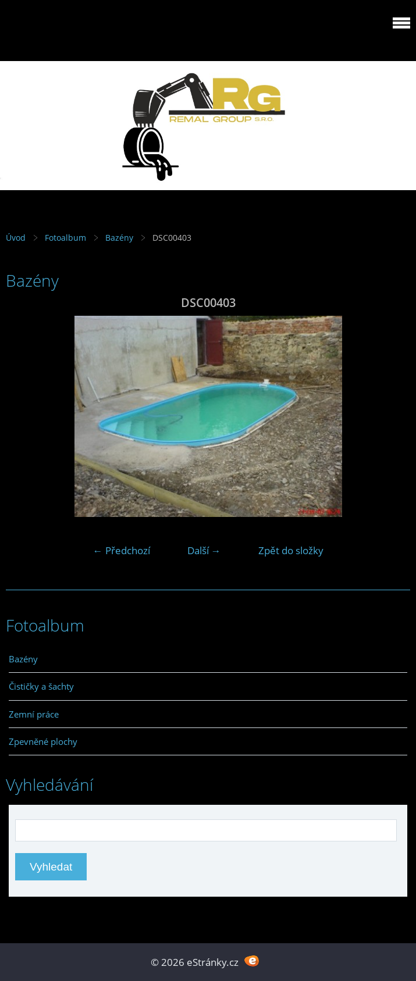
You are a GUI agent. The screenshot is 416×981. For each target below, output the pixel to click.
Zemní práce (34, 714)
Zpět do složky (290, 550)
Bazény (119, 237)
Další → (204, 550)
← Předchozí (121, 550)
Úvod (16, 237)
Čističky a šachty (41, 686)
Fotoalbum (65, 237)
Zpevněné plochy (43, 741)
